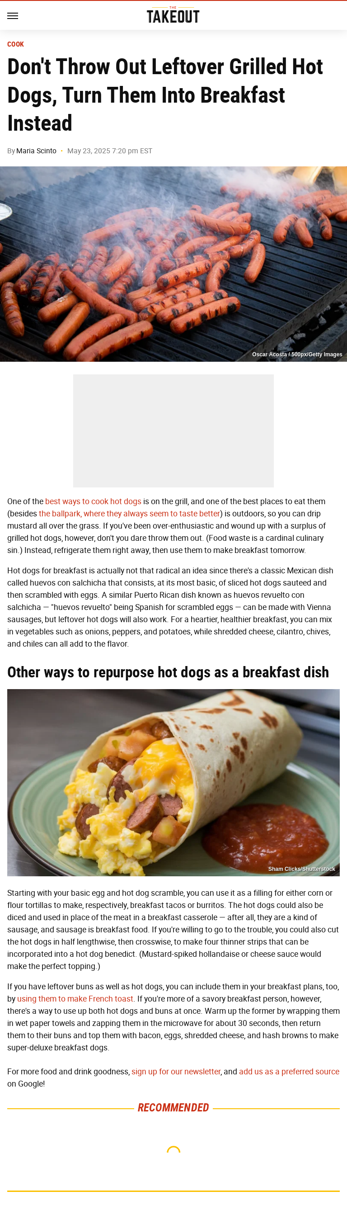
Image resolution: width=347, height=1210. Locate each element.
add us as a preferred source (289, 1072)
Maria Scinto (36, 151)
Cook (15, 44)
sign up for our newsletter (175, 1072)
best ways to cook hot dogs (93, 501)
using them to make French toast (75, 999)
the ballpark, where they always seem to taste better (129, 514)
